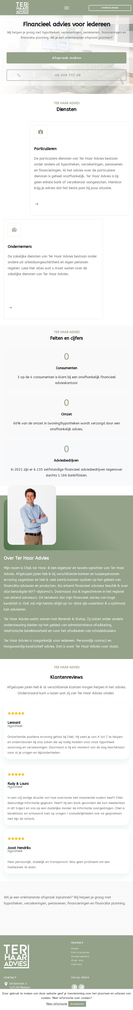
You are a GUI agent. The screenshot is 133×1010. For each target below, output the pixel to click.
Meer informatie (56, 1003)
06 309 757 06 (17, 982)
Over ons (77, 946)
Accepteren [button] (77, 1003)
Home (75, 934)
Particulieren (80, 938)
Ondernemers (80, 942)
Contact (77, 950)
